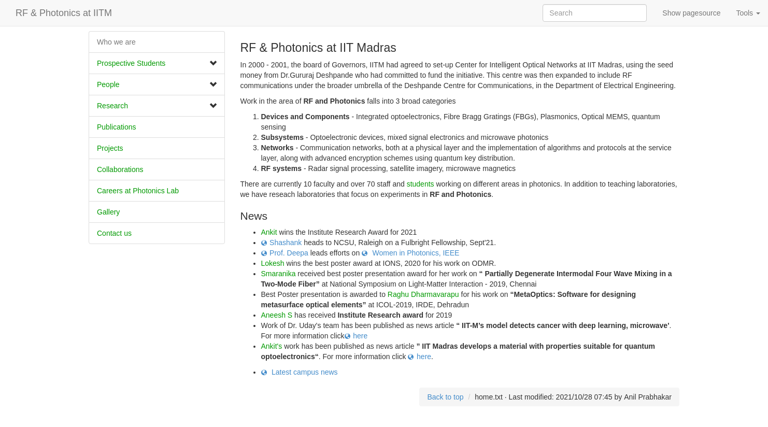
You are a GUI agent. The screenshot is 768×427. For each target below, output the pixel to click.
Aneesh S (277, 315)
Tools (748, 13)
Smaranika (278, 273)
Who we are (116, 42)
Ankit (269, 232)
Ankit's (271, 346)
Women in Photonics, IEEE (415, 253)
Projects (110, 148)
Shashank (285, 242)
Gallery (108, 212)
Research (112, 106)
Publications (116, 127)
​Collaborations (120, 169)
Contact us (114, 233)
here (360, 336)
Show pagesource (691, 13)
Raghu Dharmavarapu (423, 294)
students (420, 184)
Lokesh (273, 263)
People (108, 84)
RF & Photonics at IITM (64, 13)
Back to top (445, 397)
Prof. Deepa (288, 253)
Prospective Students (131, 63)
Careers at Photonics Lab (138, 191)
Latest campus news (303, 372)
